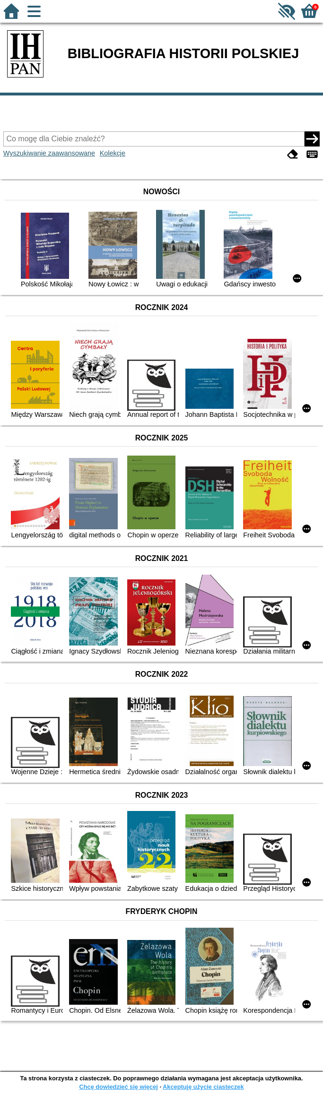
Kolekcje (112, 153)
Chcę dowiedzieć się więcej (118, 1086)
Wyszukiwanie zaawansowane (49, 153)
